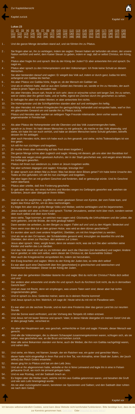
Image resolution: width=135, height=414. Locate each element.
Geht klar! (67, 410)
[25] (39, 33)
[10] (58, 30)
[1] (12, 30)
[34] (97, 33)
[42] (32, 36)
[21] (13, 33)
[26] (45, 33)
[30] (71, 33)
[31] (78, 33)
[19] (117, 30)
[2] (17, 30)
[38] (123, 33)
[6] (37, 30)
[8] (47, 30)
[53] (104, 36)
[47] (65, 36)
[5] (32, 30)
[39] (13, 36)
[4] (27, 30)
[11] (65, 30)
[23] (26, 33)
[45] (52, 36)
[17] (104, 30)
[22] (19, 33)
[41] (26, 36)
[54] (110, 36)
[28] (58, 33)
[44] (45, 36)
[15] (91, 30)
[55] (117, 36)
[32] (84, 33)
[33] (91, 33)
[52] (97, 36)
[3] (22, 30)
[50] (84, 36)
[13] (78, 30)
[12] (71, 30)
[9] (52, 30)
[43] (39, 36)
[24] (32, 33)
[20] (123, 30)
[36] (110, 33)
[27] (52, 33)
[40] (19, 36)
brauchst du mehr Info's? (93, 410)
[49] (78, 36)
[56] (123, 36)
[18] (110, 30)
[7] (42, 30)
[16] (97, 30)
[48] (71, 36)
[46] (58, 36)
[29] (65, 33)
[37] (117, 33)
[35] (104, 33)
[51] (91, 36)
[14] (84, 30)
